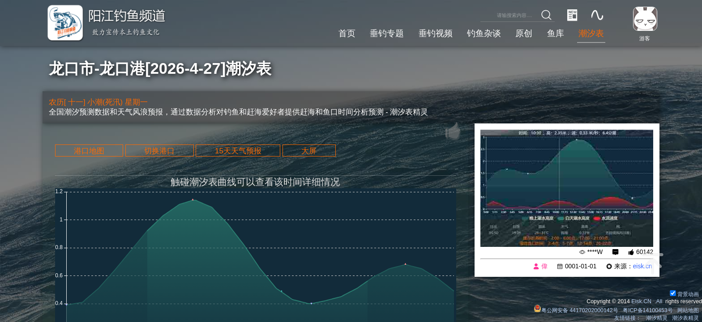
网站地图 (688, 310)
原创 (523, 33)
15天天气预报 (238, 150)
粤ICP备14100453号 (648, 310)
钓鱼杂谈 (484, 33)
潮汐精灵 (657, 318)
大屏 (309, 150)
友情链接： (627, 318)
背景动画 (684, 294)
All (659, 301)
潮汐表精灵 (685, 318)
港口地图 (89, 150)
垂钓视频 (436, 33)
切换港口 (159, 150)
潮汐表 (591, 33)
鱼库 (555, 33)
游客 (644, 38)
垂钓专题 (387, 33)
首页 (346, 33)
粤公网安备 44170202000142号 (577, 310)
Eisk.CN (641, 301)
